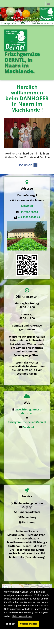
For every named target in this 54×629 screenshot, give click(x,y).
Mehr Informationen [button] (22, 616)
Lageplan (27, 205)
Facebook (28, 425)
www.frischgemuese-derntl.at (28, 409)
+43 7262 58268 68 (29, 217)
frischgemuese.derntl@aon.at (27, 420)
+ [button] (6, 569)
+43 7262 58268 (28, 212)
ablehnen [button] (10, 624)
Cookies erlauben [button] (28, 624)
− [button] (6, 573)
